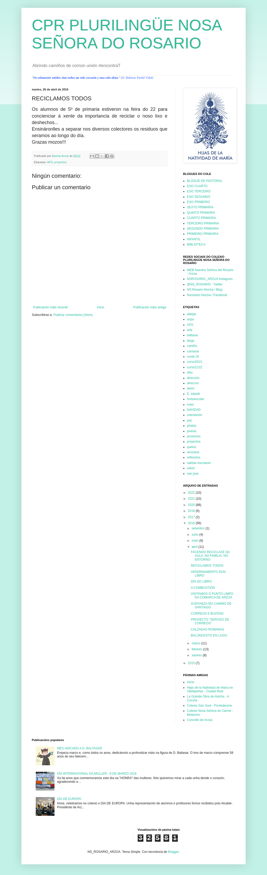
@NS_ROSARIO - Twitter (205, 284)
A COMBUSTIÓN (203, 588)
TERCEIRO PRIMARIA (203, 223)
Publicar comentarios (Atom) (73, 315)
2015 (192, 663)
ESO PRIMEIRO (198, 202)
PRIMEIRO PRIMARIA (203, 234)
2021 (192, 498)
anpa (190, 319)
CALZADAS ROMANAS (207, 629)
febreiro (197, 649)
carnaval (193, 351)
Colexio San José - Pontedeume (209, 705)
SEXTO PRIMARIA (200, 207)
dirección (193, 378)
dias (190, 372)
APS (50, 162)
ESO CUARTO (197, 186)
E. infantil (193, 394)
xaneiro (197, 655)
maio (190, 404)
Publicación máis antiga (149, 307)
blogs (191, 340)
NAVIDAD (194, 410)
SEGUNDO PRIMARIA (203, 228)
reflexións (193, 457)
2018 (192, 511)
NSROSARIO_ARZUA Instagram (210, 279)
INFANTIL (194, 239)
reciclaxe (193, 452)
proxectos (194, 436)
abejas (191, 314)
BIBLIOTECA (196, 244)
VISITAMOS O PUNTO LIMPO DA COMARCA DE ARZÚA (212, 595)
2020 (192, 505)
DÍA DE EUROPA (69, 799)
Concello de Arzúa (199, 720)
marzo (196, 643)
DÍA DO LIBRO (201, 581)
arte (189, 330)
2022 (192, 492)
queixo (191, 447)
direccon (193, 383)
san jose (193, 473)
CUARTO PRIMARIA (201, 218)
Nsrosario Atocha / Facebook (207, 295)
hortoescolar (195, 399)
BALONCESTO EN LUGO (209, 635)
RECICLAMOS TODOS (207, 565)
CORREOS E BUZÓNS (207, 613)
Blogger (173, 852)
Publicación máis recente (50, 307)
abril (195, 547)
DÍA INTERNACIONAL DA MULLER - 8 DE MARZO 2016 (97, 773)
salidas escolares (199, 463)
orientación (194, 415)
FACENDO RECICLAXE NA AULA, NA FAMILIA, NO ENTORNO (210, 555)
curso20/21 (194, 362)
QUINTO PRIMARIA (201, 213)
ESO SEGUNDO (198, 197)
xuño (195, 534)
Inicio (100, 307)
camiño (192, 346)
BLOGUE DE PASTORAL (204, 181)
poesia (191, 431)
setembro (198, 528)
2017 (192, 517)
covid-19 (193, 356)
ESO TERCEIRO (198, 191)
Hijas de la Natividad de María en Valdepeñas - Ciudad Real (210, 689)
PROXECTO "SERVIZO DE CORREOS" (210, 621)
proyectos (60, 162)
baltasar (192, 335)
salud (191, 468)
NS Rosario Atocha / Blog (204, 289)
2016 (192, 523)
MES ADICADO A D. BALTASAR (79, 748)
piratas (191, 425)
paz (189, 420)
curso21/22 (194, 367)
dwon (191, 388)
